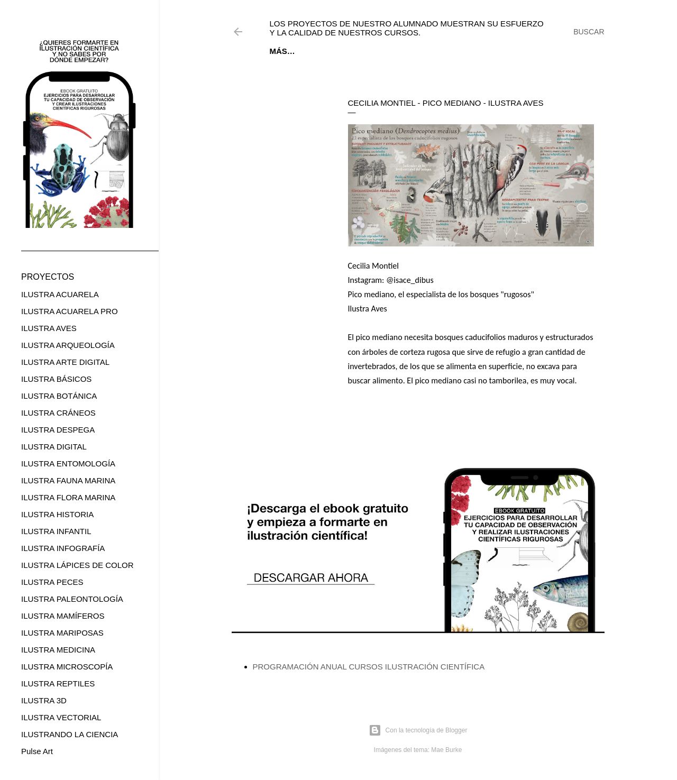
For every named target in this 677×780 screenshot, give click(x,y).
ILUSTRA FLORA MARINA (68, 497)
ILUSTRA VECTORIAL (61, 717)
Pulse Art (37, 751)
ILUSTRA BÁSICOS (56, 378)
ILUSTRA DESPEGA (58, 429)
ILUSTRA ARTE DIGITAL (65, 361)
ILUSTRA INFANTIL (56, 531)
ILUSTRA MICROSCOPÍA (67, 666)
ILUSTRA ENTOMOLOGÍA (68, 463)
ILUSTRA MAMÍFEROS (63, 615)
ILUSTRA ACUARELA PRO (69, 311)
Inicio (282, 51)
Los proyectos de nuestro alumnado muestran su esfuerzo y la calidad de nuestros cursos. (407, 28)
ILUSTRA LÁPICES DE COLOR (77, 565)
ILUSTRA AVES (49, 328)
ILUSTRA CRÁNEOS (58, 412)
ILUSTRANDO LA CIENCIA (69, 734)
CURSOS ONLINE (412, 51)
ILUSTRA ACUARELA (60, 294)
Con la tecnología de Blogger (418, 730)
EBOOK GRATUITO (336, 51)
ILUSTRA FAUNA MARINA (68, 480)
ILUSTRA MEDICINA (58, 649)
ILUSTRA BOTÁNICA (59, 395)
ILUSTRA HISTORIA (57, 514)
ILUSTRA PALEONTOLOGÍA (72, 598)
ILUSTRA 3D (44, 700)
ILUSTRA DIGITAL (54, 446)
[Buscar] (588, 31)
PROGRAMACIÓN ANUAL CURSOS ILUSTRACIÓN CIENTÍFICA (369, 666)
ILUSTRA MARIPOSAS (62, 632)
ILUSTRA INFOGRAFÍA (63, 548)
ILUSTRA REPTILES (58, 683)
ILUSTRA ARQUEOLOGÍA (68, 345)
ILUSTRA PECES (52, 581)
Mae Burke (446, 750)
